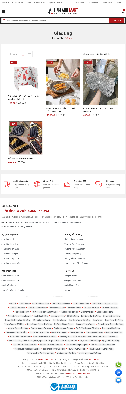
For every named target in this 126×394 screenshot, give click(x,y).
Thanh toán (89, 3)
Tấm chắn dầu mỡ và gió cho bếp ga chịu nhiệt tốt (24, 97)
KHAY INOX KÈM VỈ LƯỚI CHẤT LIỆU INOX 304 (61, 109)
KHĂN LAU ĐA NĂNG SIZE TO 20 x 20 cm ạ (100, 109)
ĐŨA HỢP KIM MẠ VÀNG (20, 158)
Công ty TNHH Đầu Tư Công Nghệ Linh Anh (54, 363)
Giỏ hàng (75, 3)
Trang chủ (58, 38)
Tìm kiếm (116, 20)
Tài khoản (120, 3)
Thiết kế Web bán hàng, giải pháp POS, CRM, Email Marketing (63, 377)
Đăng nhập (105, 3)
